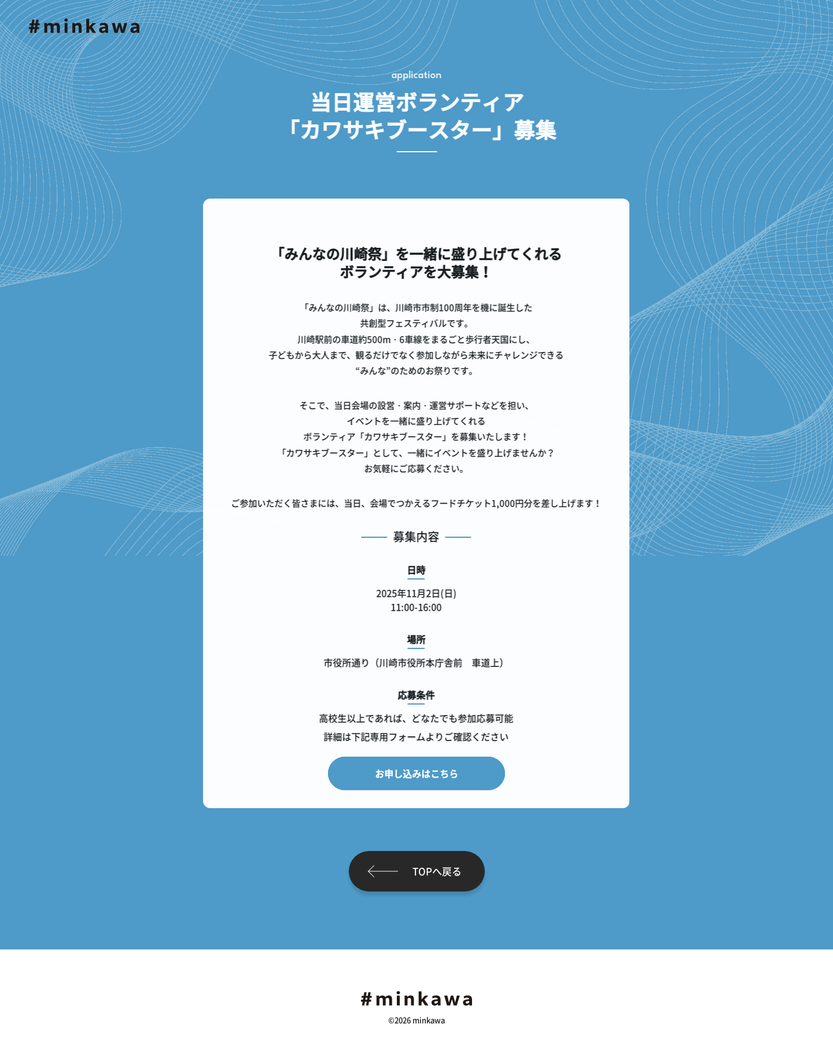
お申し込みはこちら (416, 773)
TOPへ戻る (437, 871)
